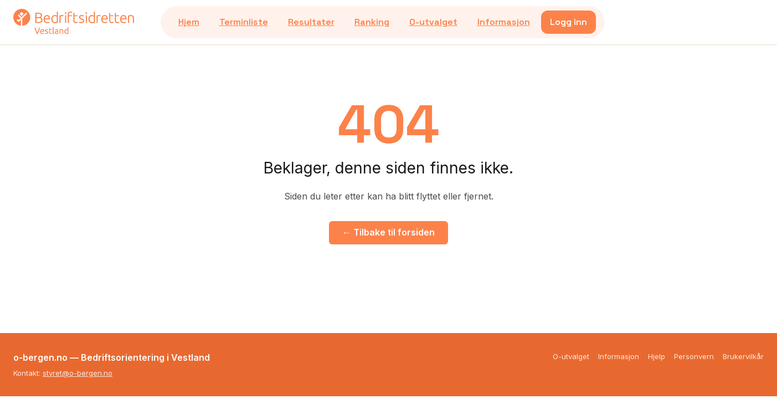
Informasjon (503, 22)
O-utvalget (433, 22)
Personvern (694, 356)
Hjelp (656, 356)
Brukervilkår (743, 356)
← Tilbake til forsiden (388, 232)
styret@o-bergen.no (77, 373)
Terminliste (243, 22)
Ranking (371, 22)
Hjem (188, 22)
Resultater (311, 22)
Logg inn (568, 22)
